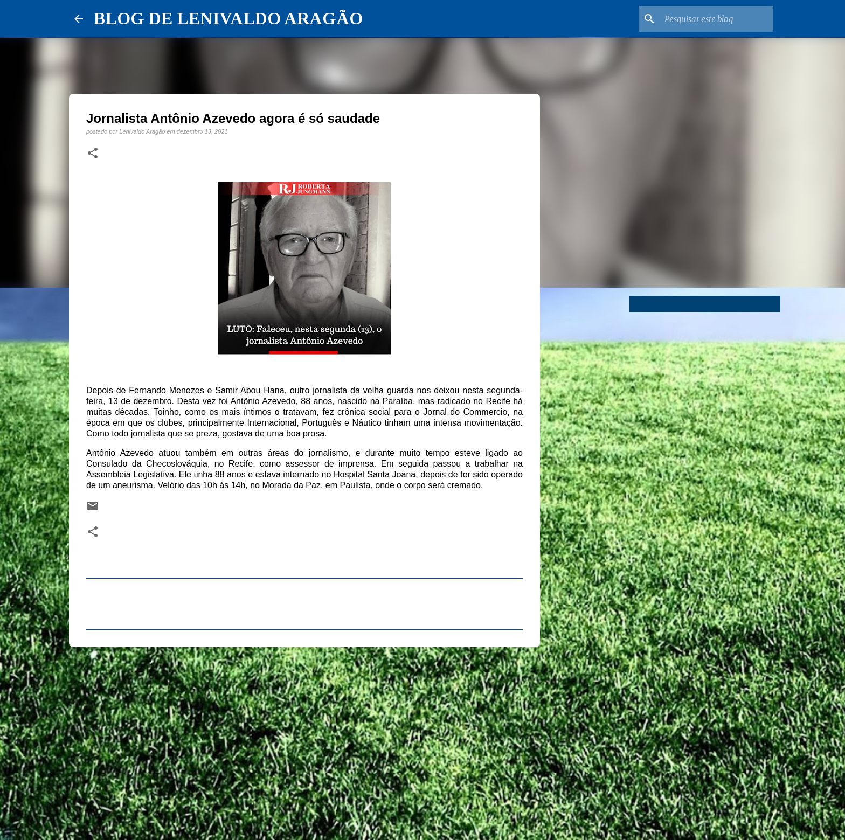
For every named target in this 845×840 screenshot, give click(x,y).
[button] (92, 154)
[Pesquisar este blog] (716, 19)
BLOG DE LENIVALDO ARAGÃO (228, 18)
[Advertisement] (304, 738)
